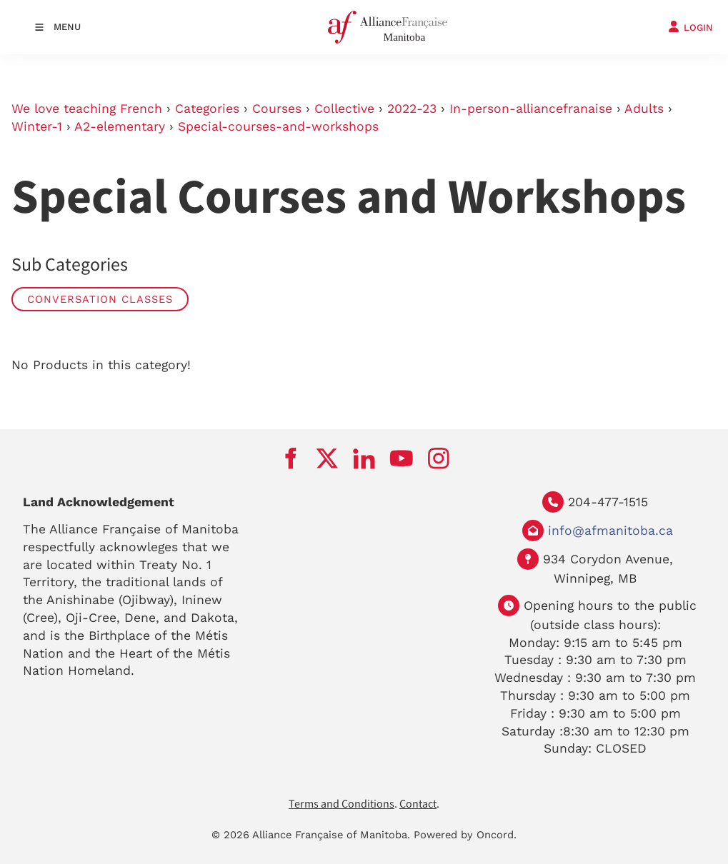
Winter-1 (36, 126)
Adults (644, 108)
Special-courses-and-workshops (278, 126)
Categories (207, 108)
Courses (276, 108)
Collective (344, 108)
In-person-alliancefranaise (530, 108)
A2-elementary (119, 126)
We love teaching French (86, 108)
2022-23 (412, 108)
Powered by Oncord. (465, 834)
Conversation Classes (100, 299)
